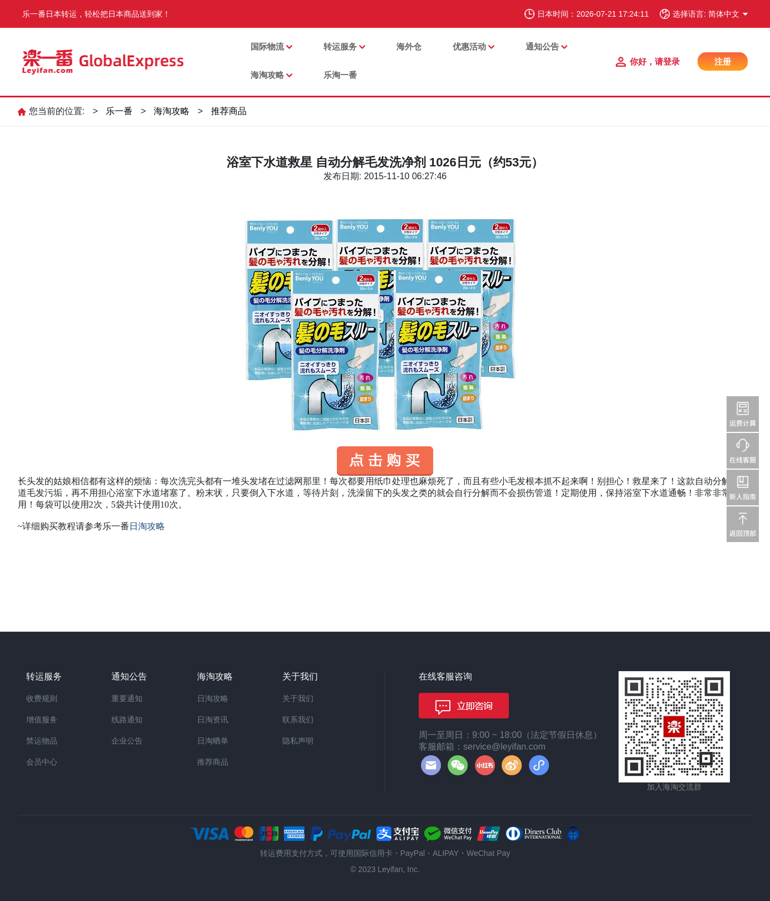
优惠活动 (469, 46)
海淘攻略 (267, 75)
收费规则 (41, 698)
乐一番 (119, 111)
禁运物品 (41, 740)
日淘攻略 (212, 698)
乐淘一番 (340, 75)
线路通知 (127, 719)
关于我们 (297, 698)
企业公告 (127, 740)
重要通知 (127, 698)
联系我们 (297, 719)
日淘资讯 (212, 719)
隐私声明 (297, 740)
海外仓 (408, 46)
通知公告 (542, 46)
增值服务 (41, 719)
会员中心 (41, 761)
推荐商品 (229, 111)
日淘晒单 (212, 740)
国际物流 (267, 46)
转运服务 (340, 46)
